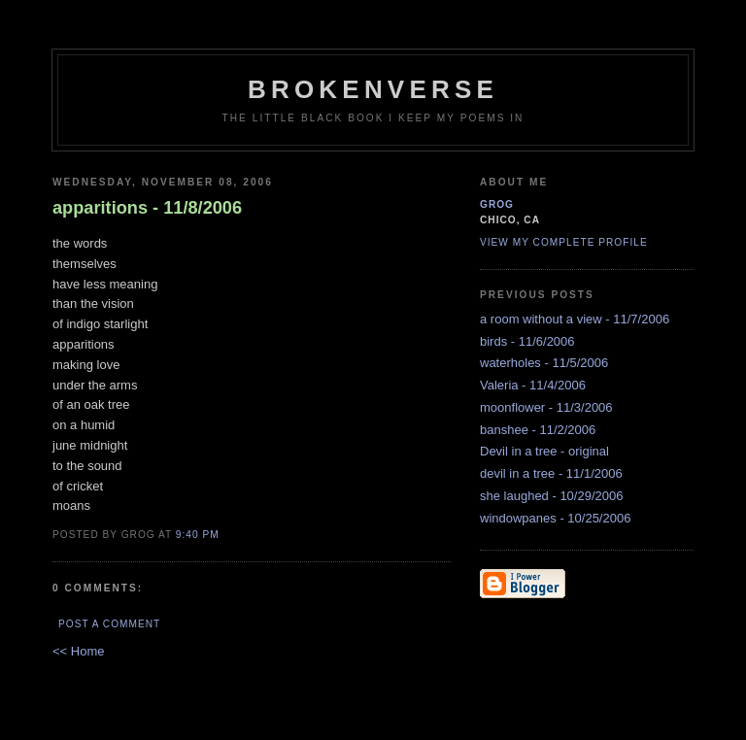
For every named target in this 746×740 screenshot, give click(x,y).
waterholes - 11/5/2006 (544, 362)
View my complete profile (564, 242)
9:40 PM (198, 534)
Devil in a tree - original (544, 451)
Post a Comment (109, 624)
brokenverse (373, 89)
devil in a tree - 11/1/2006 (551, 473)
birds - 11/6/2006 (527, 341)
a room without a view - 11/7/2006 (574, 319)
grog (497, 204)
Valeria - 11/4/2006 (533, 385)
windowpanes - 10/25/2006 (555, 518)
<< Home (78, 651)
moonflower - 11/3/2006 (546, 407)
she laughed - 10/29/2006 (551, 495)
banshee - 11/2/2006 (537, 429)
